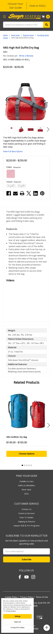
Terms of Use (42, 597)
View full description (13, 151)
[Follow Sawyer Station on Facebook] (19, 577)
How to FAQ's (37, 5)
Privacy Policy (26, 597)
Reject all (17, 622)
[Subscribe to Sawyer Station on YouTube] (26, 577)
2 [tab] (24, 465)
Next (48, 129)
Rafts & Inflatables (26, 485)
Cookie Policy (11, 597)
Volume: (13, 182)
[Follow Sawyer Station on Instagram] (33, 577)
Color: (13, 167)
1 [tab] (22, 465)
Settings (17, 616)
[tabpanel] (26, 424)
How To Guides (26, 517)
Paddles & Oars (27, 481)
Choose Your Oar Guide (15, 5)
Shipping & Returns (26, 521)
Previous (4, 129)
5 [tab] (31, 465)
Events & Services (26, 513)
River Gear (26, 489)
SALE (26, 493)
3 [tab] (26, 465)
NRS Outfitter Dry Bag (16, 437)
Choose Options (26, 453)
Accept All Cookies (17, 627)
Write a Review (26, 55)
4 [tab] (29, 465)
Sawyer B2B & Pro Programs (27, 525)
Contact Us (26, 509)
